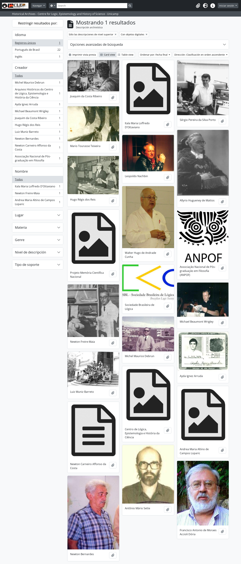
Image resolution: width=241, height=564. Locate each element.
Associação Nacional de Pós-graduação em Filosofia (37, 158)
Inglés (37, 57)
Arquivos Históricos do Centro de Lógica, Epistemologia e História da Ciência (37, 93)
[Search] (92, 5)
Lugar (19, 215)
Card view (107, 54)
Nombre (21, 171)
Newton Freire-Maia (37, 194)
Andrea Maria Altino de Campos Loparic (37, 202)
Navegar (38, 5)
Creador (21, 67)
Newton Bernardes (37, 139)
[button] (198, 5)
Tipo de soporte (27, 264)
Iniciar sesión (227, 5)
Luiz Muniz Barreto (37, 132)
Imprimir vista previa (82, 54)
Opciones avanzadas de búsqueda (96, 44)
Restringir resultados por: (37, 23)
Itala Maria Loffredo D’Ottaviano (37, 187)
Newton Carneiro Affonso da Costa (37, 147)
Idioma (20, 34)
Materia (21, 227)
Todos (19, 76)
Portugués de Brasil (37, 50)
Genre (19, 240)
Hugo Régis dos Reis (37, 125)
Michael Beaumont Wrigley (37, 112)
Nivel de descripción (30, 252)
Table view (125, 54)
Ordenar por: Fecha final (154, 54)
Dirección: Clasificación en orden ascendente (199, 54)
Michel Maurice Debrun (37, 83)
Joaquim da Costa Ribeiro (37, 119)
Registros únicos (37, 43)
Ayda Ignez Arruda (37, 105)
